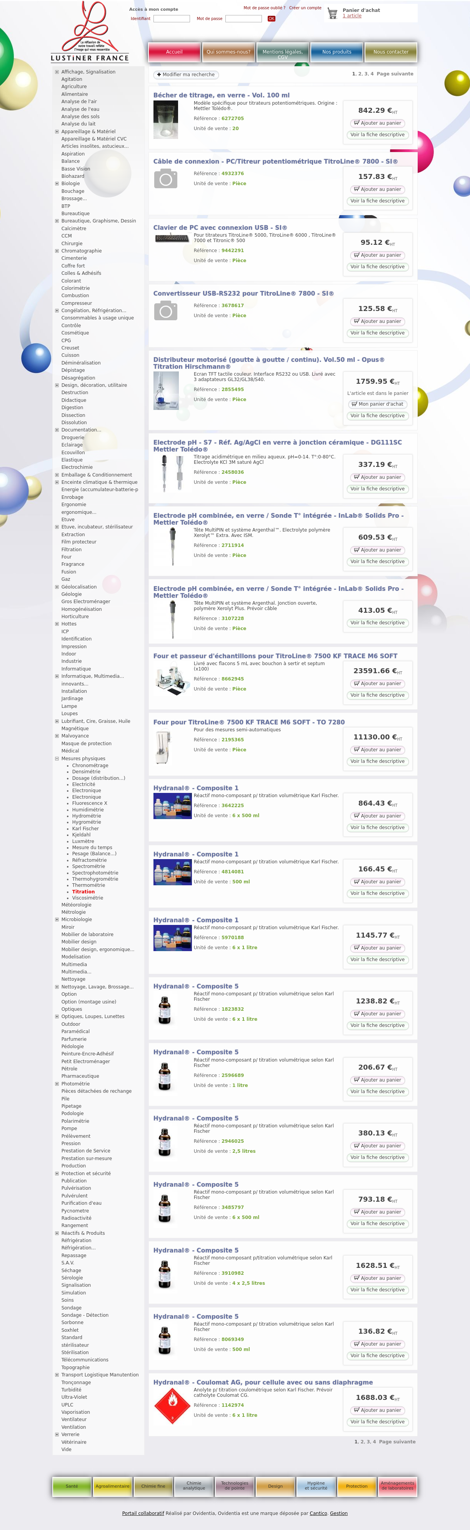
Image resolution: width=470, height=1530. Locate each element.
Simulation (74, 1293)
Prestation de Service (86, 1151)
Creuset (70, 348)
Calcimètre (74, 228)
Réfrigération (77, 1240)
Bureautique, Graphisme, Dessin (99, 221)
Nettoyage (74, 979)
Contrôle (71, 325)
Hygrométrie (86, 822)
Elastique (72, 460)
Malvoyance (75, 736)
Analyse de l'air (79, 101)
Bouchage (73, 191)
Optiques (72, 1009)
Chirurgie (72, 243)
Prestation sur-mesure (87, 1158)
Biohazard (73, 176)
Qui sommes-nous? (228, 52)
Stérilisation (75, 1352)
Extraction (73, 534)
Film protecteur (79, 542)
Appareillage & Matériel (89, 131)
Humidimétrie (88, 810)
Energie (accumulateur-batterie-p (100, 489)
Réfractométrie (89, 860)
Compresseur (77, 303)
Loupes (70, 713)
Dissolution (74, 422)
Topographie (76, 1367)
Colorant (71, 281)
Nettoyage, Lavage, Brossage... (98, 987)
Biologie (71, 183)
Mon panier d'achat (377, 404)
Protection (357, 1486)
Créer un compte (305, 8)
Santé (72, 1486)
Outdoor (71, 1024)
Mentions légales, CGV (283, 54)
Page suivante (395, 74)
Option (69, 994)
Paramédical (76, 1031)
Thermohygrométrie (95, 879)
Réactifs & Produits (83, 1233)
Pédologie (73, 1046)
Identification (77, 639)
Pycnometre (75, 1211)
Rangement (75, 1225)
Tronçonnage (76, 1382)
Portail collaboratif (143, 1513)
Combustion (75, 295)
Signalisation (76, 1285)
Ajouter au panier (377, 122)
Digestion (72, 407)
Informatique (76, 669)
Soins (68, 1300)
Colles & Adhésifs (82, 273)
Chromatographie (82, 251)
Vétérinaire (74, 1442)
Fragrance (73, 564)
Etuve (68, 519)
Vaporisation (76, 1412)
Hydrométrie (86, 816)
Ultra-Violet (74, 1397)
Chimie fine (153, 1486)
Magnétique (75, 728)
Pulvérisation (76, 1188)
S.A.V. (68, 1263)
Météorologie (77, 905)
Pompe (69, 1128)
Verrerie (71, 1434)
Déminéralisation (81, 363)
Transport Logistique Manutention (100, 1375)
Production (74, 1166)
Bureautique (76, 213)
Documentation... (82, 430)
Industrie (72, 661)
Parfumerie (74, 1039)
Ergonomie (74, 504)
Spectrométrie (88, 866)
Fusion (69, 572)
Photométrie (76, 1084)
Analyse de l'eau (81, 109)
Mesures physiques (83, 758)
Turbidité (72, 1390)
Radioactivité (77, 1218)
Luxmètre (83, 841)
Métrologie (74, 912)
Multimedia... (77, 972)
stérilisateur (75, 1345)
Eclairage (72, 445)
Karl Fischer (85, 828)
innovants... (75, 684)
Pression (71, 1143)
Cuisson (71, 355)
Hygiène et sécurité (316, 1486)
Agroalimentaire (113, 1486)
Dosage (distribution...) (98, 778)
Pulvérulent (75, 1196)
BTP (66, 206)
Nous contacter (390, 52)
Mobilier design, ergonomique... (98, 949)
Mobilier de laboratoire (88, 934)
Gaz (66, 579)
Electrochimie (77, 467)
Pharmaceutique (80, 1076)
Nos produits (337, 52)
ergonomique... (79, 512)
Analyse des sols (81, 116)
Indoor (69, 654)
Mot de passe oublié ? (265, 8)
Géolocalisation (79, 587)
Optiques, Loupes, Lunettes (93, 1016)
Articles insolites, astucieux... (95, 146)
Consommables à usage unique (98, 318)
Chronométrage (90, 765)
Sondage (72, 1308)
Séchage (72, 1270)
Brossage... (74, 198)
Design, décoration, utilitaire (94, 385)
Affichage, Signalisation (89, 72)
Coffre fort (73, 266)
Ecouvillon (73, 452)
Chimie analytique (194, 1486)
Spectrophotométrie (95, 873)
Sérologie (72, 1278)
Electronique (86, 790)
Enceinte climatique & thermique (100, 482)
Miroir (68, 927)
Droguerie (73, 437)
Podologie (73, 1113)
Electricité (83, 784)
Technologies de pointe (234, 1486)
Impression (74, 646)
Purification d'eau (82, 1203)
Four (67, 557)
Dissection (73, 415)
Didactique (74, 400)
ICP (65, 631)
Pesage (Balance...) (94, 853)
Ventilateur (74, 1419)
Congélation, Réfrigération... (94, 310)
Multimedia (74, 964)
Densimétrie (86, 771)
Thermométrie (88, 885)
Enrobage (72, 497)
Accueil (174, 52)
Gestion (339, 1513)
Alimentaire (75, 94)
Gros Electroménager (86, 601)
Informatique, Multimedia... (93, 676)
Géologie (72, 594)
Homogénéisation (82, 609)
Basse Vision (76, 169)
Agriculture (74, 86)
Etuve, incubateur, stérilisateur (97, 527)
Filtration (72, 549)
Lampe (69, 706)
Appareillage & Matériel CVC (94, 139)
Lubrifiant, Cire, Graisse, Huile (96, 721)
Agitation (72, 79)
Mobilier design (79, 942)
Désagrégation (78, 378)
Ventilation (74, 1427)
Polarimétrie (76, 1121)
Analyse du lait (79, 124)
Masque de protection (87, 743)
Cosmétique (75, 333)
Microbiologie (77, 919)
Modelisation (76, 957)
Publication (74, 1181)
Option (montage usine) (89, 1002)
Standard (72, 1337)
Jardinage (72, 698)
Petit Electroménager (86, 1061)
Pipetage (72, 1106)
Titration (83, 892)
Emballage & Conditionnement (97, 475)
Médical (70, 751)
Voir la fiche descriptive (378, 134)
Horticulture (75, 616)
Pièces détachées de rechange (97, 1091)
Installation (74, 691)
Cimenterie (74, 258)
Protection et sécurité (86, 1173)
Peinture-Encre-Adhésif (88, 1054)
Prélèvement (76, 1136)
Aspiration (73, 154)
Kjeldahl (81, 835)
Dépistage (73, 370)
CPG (66, 340)
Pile (66, 1099)
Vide (67, 1449)
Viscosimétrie (87, 898)
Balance (71, 161)
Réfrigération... (79, 1248)
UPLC (67, 1405)
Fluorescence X (89, 803)
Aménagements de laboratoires (397, 1486)
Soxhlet (70, 1330)
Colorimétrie (76, 288)
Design (275, 1486)
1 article (352, 15)
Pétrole (70, 1069)
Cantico (318, 1513)
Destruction (75, 392)
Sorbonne (72, 1322)
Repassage (74, 1255)
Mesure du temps (92, 847)
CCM (67, 236)
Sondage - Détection (85, 1315)
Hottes (69, 624)
